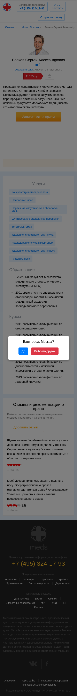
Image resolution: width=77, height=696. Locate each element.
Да (23, 351)
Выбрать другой (44, 351)
